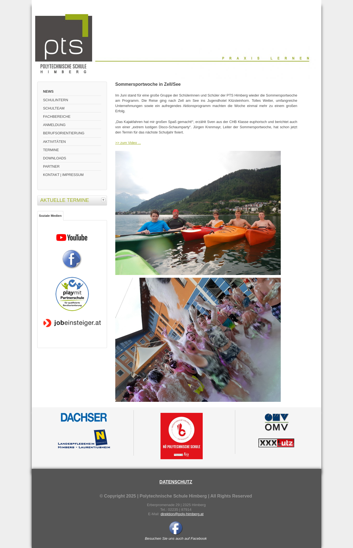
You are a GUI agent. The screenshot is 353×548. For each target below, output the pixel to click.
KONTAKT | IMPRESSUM (63, 175)
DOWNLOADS (54, 158)
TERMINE (51, 150)
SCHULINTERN (55, 100)
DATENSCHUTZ (175, 482)
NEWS (48, 91)
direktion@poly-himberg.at (182, 514)
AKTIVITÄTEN (54, 142)
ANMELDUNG (54, 125)
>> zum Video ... (128, 143)
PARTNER (51, 166)
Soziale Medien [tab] (50, 215)
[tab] (104, 200)
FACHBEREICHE (57, 116)
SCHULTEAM (54, 108)
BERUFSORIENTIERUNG (63, 133)
